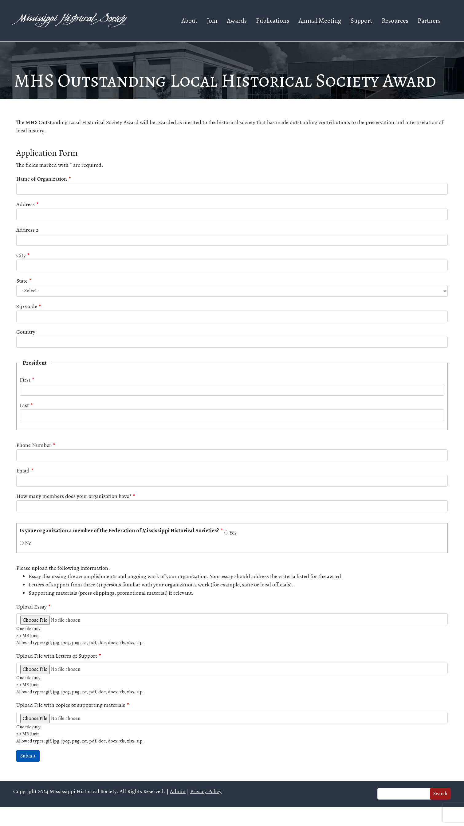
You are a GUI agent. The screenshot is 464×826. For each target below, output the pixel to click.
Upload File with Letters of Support (56, 656)
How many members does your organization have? (73, 496)
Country (25, 331)
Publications (272, 20)
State (22, 280)
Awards (237, 20)
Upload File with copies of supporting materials (70, 705)
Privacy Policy (206, 791)
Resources (395, 20)
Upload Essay (31, 606)
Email (22, 470)
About (189, 20)
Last (24, 405)
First (25, 379)
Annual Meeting (319, 20)
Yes (233, 532)
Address (25, 204)
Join (212, 20)
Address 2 (27, 229)
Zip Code (26, 306)
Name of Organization (41, 178)
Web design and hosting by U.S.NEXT (232, 816)
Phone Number (33, 445)
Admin (178, 791)
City (21, 255)
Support (361, 20)
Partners (429, 20)
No (28, 543)
